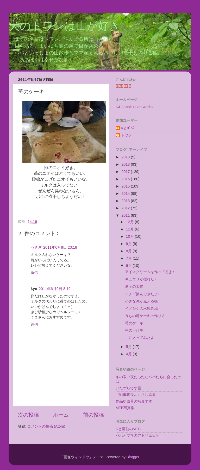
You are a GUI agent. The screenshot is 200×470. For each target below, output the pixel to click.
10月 (130, 236)
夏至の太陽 (134, 286)
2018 (126, 164)
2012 (126, 208)
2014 (126, 193)
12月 (130, 222)
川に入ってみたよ (139, 338)
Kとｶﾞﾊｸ (127, 128)
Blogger (133, 457)
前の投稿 (93, 415)
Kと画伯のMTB (128, 429)
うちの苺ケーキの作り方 (145, 316)
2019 (126, 157)
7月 (129, 258)
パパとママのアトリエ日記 (137, 435)
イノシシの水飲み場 (141, 308)
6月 (129, 265)
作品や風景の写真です (134, 401)
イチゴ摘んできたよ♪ (142, 294)
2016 (126, 179)
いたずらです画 (128, 388)
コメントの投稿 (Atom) (46, 426)
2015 (126, 186)
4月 (129, 354)
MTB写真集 (125, 408)
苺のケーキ (134, 323)
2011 (126, 215)
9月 (129, 244)
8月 (129, 251)
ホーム (61, 415)
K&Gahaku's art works (134, 107)
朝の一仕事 (134, 330)
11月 (130, 229)
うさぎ (36, 247)
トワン (126, 135)
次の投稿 (28, 415)
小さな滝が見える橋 (141, 301)
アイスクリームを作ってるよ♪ (149, 272)
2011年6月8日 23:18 (60, 247)
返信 (34, 273)
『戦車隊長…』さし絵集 (136, 394)
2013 (126, 201)
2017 (126, 172)
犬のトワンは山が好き (64, 27)
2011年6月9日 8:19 (55, 289)
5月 (129, 347)
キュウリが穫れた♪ (140, 279)
